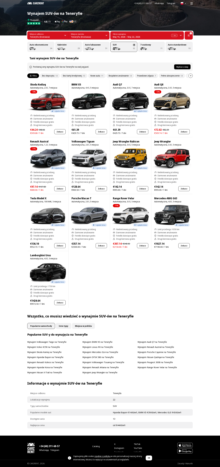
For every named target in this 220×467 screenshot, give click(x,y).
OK (149, 458)
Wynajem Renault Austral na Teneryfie (156, 346)
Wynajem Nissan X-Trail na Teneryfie (44, 372)
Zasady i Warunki (185, 463)
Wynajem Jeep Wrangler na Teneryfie (99, 372)
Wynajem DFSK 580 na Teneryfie (98, 357)
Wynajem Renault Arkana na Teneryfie (100, 367)
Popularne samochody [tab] (41, 326)
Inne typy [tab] (63, 326)
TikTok (137, 444)
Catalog (96, 446)
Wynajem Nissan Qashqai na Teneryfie (156, 357)
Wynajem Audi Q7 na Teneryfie (152, 341)
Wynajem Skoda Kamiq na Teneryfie (44, 352)
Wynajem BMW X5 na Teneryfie (97, 341)
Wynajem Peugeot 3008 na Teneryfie (155, 362)
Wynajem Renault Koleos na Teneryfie (45, 362)
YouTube (138, 448)
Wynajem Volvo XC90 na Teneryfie (43, 346)
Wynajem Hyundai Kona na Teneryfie (44, 367)
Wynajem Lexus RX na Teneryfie (97, 346)
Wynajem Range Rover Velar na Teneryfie (157, 367)
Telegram (171, 3)
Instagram (119, 448)
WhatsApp (159, 3)
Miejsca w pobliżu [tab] (83, 326)
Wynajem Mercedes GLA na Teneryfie (100, 352)
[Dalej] (190, 76)
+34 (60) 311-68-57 (143, 3)
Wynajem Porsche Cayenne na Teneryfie (157, 352)
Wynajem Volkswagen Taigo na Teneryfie (46, 341)
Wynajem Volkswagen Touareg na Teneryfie (103, 362)
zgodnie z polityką (102, 456)
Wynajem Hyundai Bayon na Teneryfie (45, 357)
